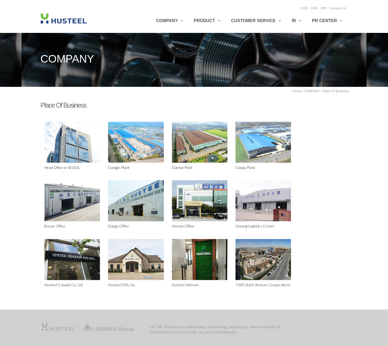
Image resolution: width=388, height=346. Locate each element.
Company (169, 20)
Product (207, 20)
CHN (313, 8)
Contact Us (337, 8)
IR (296, 20)
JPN (323, 8)
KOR (304, 8)
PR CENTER (327, 20)
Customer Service (256, 20)
